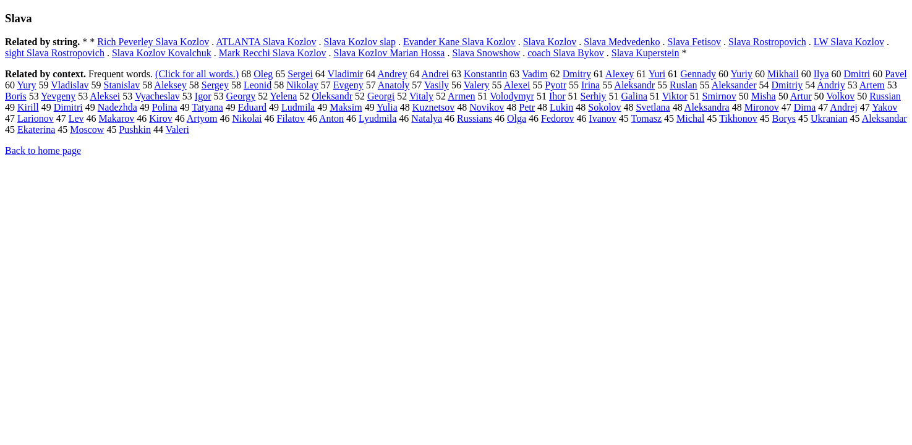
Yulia (387, 107)
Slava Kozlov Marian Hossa (389, 53)
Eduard (252, 107)
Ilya (821, 74)
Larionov (35, 118)
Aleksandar (884, 118)
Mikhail (783, 74)
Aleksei (105, 96)
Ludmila (298, 107)
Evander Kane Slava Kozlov (459, 41)
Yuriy (741, 74)
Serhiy (594, 96)
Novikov (486, 107)
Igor (203, 96)
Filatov (291, 118)
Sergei (300, 74)
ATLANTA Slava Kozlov (266, 41)
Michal (690, 118)
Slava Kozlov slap (360, 41)
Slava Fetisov (694, 41)
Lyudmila (377, 118)
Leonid (257, 85)
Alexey (619, 74)
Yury (26, 85)
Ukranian (829, 118)
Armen (461, 96)
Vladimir (346, 74)
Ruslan (683, 85)
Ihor (557, 96)
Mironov (761, 107)
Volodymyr (512, 96)
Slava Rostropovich (767, 41)
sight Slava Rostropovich (54, 53)
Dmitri (857, 74)
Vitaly (421, 96)
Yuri (657, 74)
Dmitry (577, 74)
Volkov (840, 96)
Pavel (896, 74)
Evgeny (348, 85)
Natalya (426, 118)
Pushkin (135, 129)
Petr (527, 107)
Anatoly (394, 85)
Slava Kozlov (550, 41)
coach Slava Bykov (565, 53)
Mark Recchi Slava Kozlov (272, 53)
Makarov (117, 118)
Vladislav (69, 85)
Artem (872, 85)
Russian (885, 96)
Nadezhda (117, 107)
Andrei (435, 74)
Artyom (202, 118)
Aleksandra (707, 107)
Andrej (843, 107)
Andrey (392, 74)
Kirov (160, 118)
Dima (805, 107)
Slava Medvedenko (622, 41)
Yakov (884, 107)
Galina (634, 96)
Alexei (517, 85)
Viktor (675, 96)
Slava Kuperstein (646, 53)
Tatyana (207, 107)
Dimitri (68, 107)
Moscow (87, 129)
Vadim (535, 74)
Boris (16, 96)
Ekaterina (36, 129)
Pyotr (555, 85)
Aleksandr (634, 85)
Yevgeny (58, 96)
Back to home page (43, 150)
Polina (164, 107)
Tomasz (646, 118)
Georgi (380, 96)
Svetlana (653, 107)
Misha (763, 96)
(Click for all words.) (197, 74)
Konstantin (485, 74)
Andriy (831, 85)
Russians (474, 118)
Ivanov (602, 118)
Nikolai (247, 118)
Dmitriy (787, 85)
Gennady (698, 74)
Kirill (28, 107)
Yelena (283, 96)
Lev (76, 118)
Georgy (240, 96)
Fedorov (557, 118)
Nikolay (302, 85)
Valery (477, 85)
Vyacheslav (157, 96)
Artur (801, 96)
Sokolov (604, 107)
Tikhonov (738, 118)
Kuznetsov (433, 107)
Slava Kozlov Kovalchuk (161, 53)
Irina (590, 85)
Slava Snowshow (486, 53)
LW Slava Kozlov (849, 41)
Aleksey (170, 85)
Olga (516, 118)
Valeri (177, 129)
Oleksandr (332, 96)
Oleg (263, 74)
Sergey (215, 85)
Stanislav (122, 85)
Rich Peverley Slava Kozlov (153, 41)
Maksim (346, 107)
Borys (784, 118)
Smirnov (719, 96)
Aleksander (734, 85)
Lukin (561, 107)
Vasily (436, 85)
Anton (331, 118)
